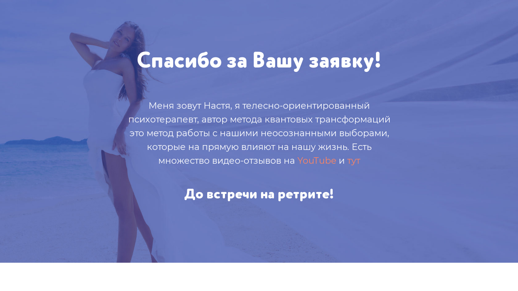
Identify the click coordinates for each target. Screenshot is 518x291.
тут (353, 160)
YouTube (316, 160)
